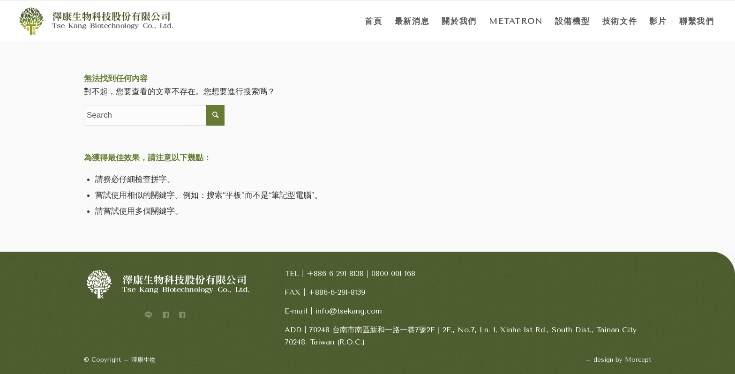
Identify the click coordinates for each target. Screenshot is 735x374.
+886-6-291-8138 (335, 273)
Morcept (638, 359)
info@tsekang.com (348, 311)
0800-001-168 (393, 273)
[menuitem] (373, 21)
